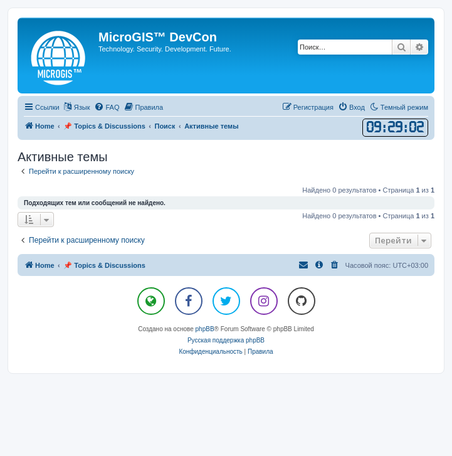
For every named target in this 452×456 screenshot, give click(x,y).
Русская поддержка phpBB (226, 340)
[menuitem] (106, 107)
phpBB (205, 329)
